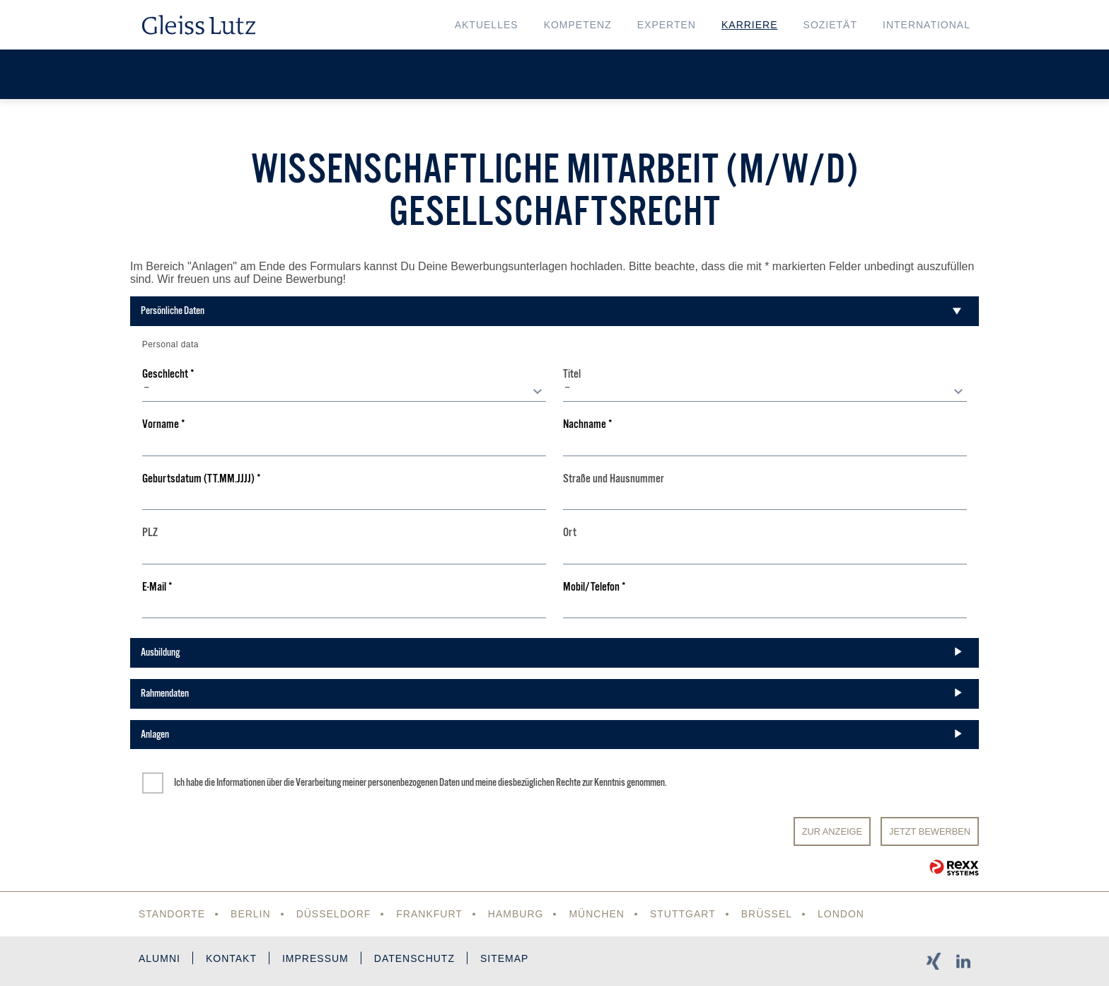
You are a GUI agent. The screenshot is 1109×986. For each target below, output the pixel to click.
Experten (666, 24)
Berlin (251, 914)
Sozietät (830, 24)
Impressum (315, 958)
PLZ (150, 533)
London (841, 914)
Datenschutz (414, 958)
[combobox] (344, 391)
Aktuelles (486, 24)
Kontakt (231, 958)
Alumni (159, 958)
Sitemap (504, 958)
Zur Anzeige (832, 831)
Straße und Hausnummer (613, 479)
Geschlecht (168, 375)
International (926, 24)
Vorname (163, 425)
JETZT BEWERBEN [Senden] (929, 831)
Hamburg (516, 914)
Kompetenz (578, 24)
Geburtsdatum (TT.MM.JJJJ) (201, 479)
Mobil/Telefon (594, 587)
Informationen (240, 782)
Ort (569, 533)
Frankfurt (429, 914)
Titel (572, 375)
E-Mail (157, 587)
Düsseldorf (333, 914)
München (597, 914)
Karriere (749, 24)
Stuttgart (683, 914)
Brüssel (766, 914)
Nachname (587, 425)
